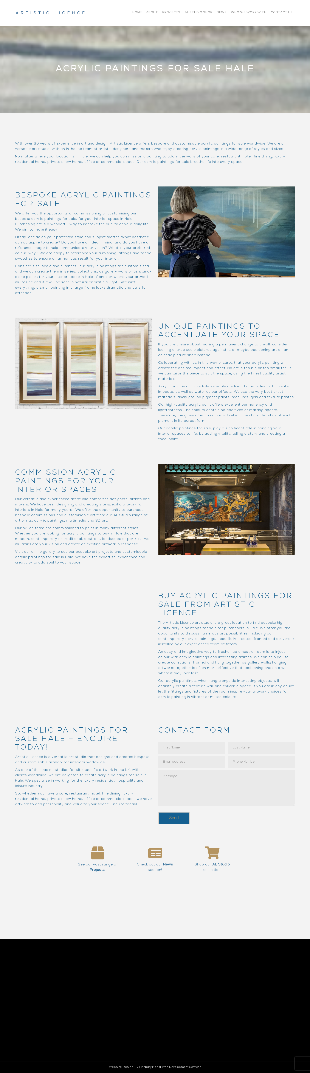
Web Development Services (181, 1067)
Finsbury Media (150, 1067)
